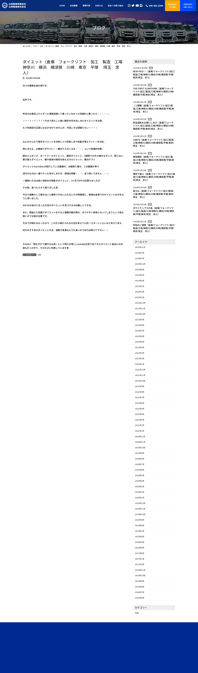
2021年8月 (139, 392)
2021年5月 (139, 408)
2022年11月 (140, 308)
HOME (70, 650)
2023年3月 (139, 286)
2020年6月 (139, 469)
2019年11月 (140, 508)
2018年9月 (139, 542)
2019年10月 (140, 514)
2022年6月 (139, 336)
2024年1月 (139, 258)
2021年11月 (140, 375)
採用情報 (116, 650)
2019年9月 (139, 519)
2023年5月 (139, 275)
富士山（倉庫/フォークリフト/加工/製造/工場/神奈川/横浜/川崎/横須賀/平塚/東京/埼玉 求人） (153, 194)
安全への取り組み (98, 650)
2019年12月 (140, 503)
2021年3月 (139, 419)
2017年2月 (139, 564)
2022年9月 (139, 319)
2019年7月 (139, 531)
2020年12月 (140, 436)
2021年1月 (139, 430)
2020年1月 (139, 497)
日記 (39, 254)
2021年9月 (139, 386)
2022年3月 (139, 353)
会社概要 (78, 650)
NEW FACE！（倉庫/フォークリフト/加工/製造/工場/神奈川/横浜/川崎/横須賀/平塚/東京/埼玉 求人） (154, 74)
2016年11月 (140, 570)
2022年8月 (139, 325)
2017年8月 (139, 553)
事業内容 (86, 650)
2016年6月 (139, 597)
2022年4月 (139, 347)
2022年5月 (139, 341)
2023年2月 (139, 291)
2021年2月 (139, 425)
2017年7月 (139, 558)
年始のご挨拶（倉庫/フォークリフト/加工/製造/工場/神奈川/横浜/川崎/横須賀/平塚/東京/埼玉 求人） (154, 228)
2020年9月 (139, 453)
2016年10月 (140, 575)
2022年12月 (140, 302)
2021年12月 (140, 369)
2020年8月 (139, 458)
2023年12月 (140, 263)
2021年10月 (140, 380)
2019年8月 (139, 525)
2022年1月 (139, 364)
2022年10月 (140, 314)
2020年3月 (139, 486)
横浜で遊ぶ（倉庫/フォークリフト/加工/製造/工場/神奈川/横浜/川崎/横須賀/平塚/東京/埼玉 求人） (154, 177)
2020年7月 (139, 464)
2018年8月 (139, 547)
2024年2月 (139, 252)
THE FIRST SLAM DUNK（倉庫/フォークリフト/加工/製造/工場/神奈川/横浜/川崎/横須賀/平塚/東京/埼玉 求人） (153, 91)
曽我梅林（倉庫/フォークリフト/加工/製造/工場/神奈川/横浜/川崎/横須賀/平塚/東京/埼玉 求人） (153, 159)
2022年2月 (139, 358)
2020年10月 (140, 447)
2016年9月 (139, 581)
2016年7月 (139, 592)
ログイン (5, 656)
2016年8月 (139, 586)
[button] (172, 5)
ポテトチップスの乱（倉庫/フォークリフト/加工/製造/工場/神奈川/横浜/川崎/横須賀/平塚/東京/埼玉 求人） (153, 211)
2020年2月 (139, 492)
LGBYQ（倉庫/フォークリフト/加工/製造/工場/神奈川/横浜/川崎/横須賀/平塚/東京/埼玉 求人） (153, 142)
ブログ (108, 650)
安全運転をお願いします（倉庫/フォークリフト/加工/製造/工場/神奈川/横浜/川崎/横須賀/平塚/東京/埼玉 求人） (153, 125)
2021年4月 (139, 414)
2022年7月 (139, 330)
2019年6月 (139, 536)
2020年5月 (139, 475)
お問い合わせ (126, 650)
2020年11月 (140, 442)
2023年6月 (139, 269)
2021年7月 (139, 397)
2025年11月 (140, 247)
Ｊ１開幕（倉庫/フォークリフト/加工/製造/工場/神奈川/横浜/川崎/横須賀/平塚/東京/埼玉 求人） (153, 108)
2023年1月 (139, 297)
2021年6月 (139, 403)
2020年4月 (139, 480)
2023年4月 (139, 280)
